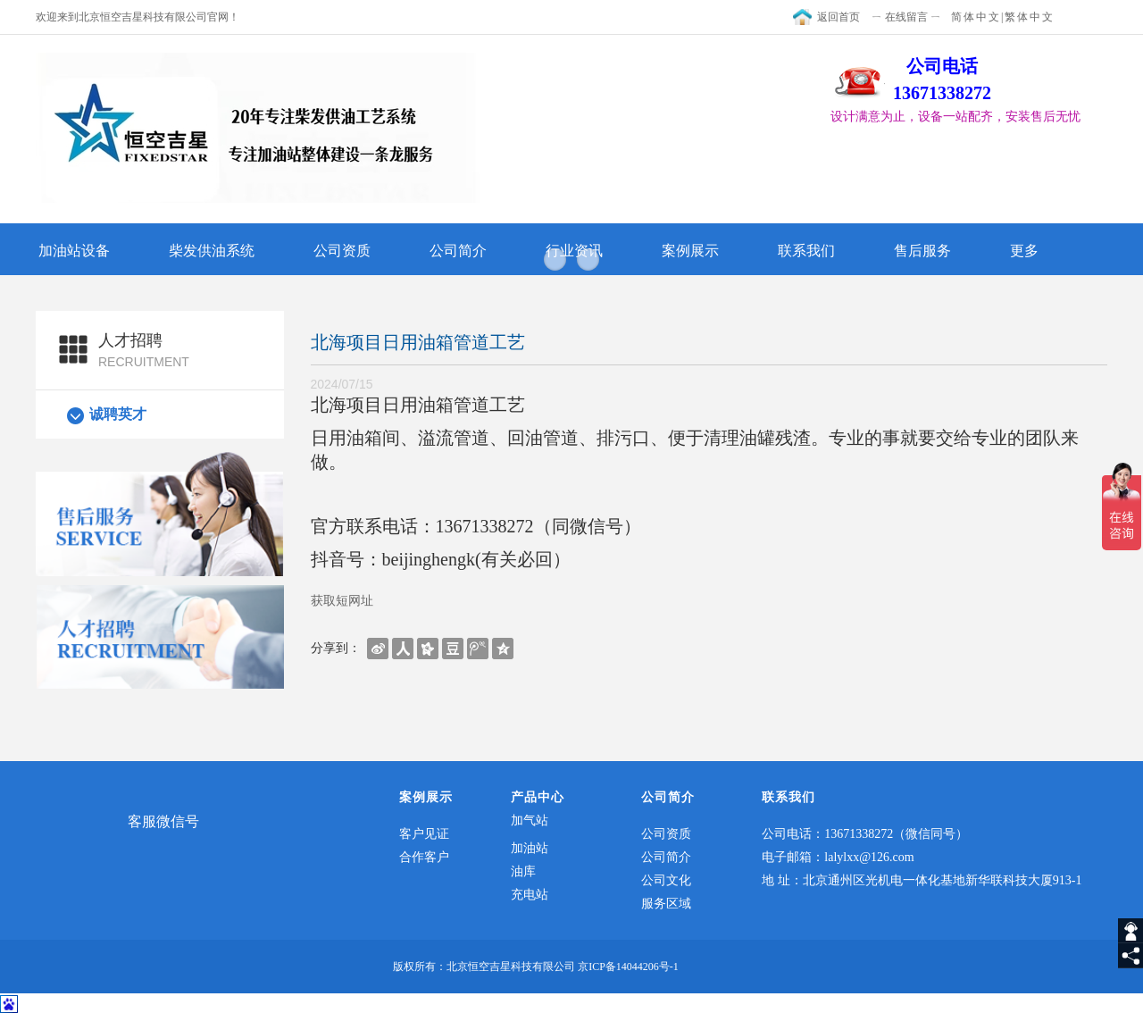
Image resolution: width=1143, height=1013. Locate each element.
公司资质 (342, 250)
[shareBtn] (377, 647)
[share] (1130, 955)
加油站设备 (74, 250)
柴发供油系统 (211, 250)
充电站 (529, 894)
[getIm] (1130, 930)
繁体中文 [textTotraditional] (1030, 17)
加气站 (529, 820)
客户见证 (424, 834)
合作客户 (424, 857)
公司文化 (666, 880)
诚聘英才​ (117, 414)
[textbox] (968, 117)
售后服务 (922, 250)
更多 (1024, 250)
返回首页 (838, 17)
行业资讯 (574, 250)
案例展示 (690, 250)
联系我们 (806, 250)
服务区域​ (666, 903)
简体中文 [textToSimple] (976, 17)
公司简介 (458, 250)
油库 (523, 871)
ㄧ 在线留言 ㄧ (906, 17)
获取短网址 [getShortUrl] (342, 600)
